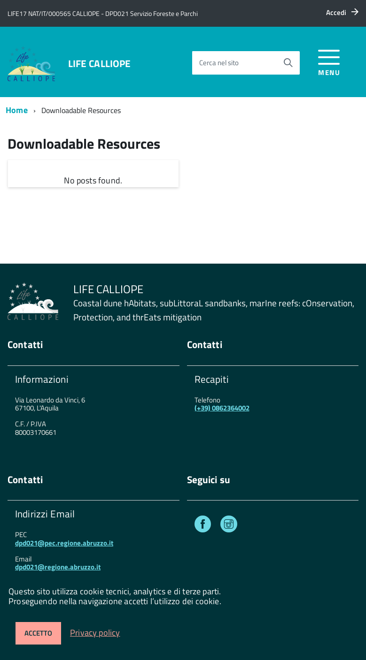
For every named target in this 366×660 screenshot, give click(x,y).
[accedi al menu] (329, 61)
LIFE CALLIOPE (99, 63)
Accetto (38, 633)
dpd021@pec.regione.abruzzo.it (64, 543)
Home (17, 110)
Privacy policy (95, 632)
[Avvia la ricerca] (288, 63)
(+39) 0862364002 (222, 407)
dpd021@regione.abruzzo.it (58, 566)
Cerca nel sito (219, 63)
